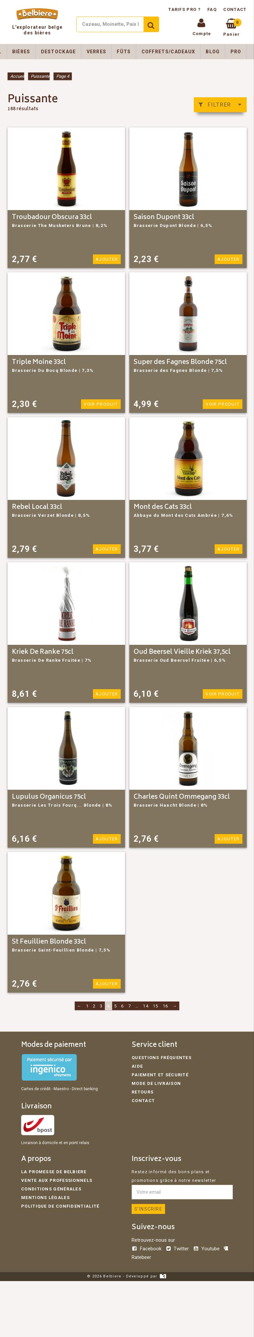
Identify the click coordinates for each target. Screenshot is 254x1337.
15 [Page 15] (155, 1005)
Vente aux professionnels (56, 1180)
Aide (137, 1066)
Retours (142, 1092)
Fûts (124, 51)
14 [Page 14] (145, 1005)
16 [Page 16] (165, 1005)
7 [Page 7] (129, 1005)
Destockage (58, 51)
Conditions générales (51, 1188)
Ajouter (107, 259)
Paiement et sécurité (160, 1074)
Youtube (207, 1249)
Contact (234, 9)
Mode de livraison (156, 1083)
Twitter (177, 1249)
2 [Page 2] (94, 1005)
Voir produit (101, 404)
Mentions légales (45, 1197)
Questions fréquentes (161, 1057)
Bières (21, 51)
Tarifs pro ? (185, 9)
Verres (96, 51)
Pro (236, 51)
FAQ (212, 9)
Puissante (40, 76)
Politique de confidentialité (60, 1206)
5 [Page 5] (115, 1005)
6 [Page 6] (122, 1005)
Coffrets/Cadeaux (168, 51)
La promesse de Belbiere (53, 1171)
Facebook (147, 1249)
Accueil (17, 76)
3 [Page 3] (101, 1005)
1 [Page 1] (87, 1005)
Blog (213, 51)
